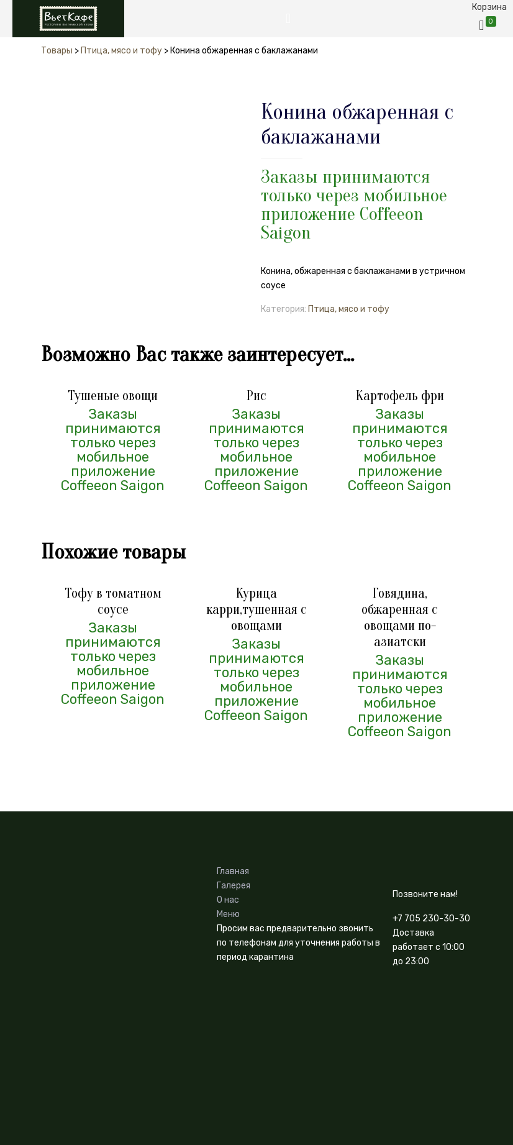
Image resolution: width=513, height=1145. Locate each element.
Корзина (489, 7)
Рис (256, 396)
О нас (228, 900)
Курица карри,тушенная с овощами (256, 609)
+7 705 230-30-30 (431, 918)
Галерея (233, 885)
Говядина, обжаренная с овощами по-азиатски (399, 617)
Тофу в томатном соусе (113, 601)
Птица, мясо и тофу (348, 309)
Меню (228, 914)
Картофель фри (400, 396)
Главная (233, 871)
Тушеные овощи (113, 396)
